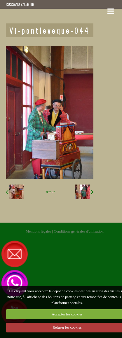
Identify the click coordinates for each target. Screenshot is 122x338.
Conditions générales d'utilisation (79, 231)
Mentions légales (38, 231)
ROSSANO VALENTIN (20, 4)
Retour (50, 192)
